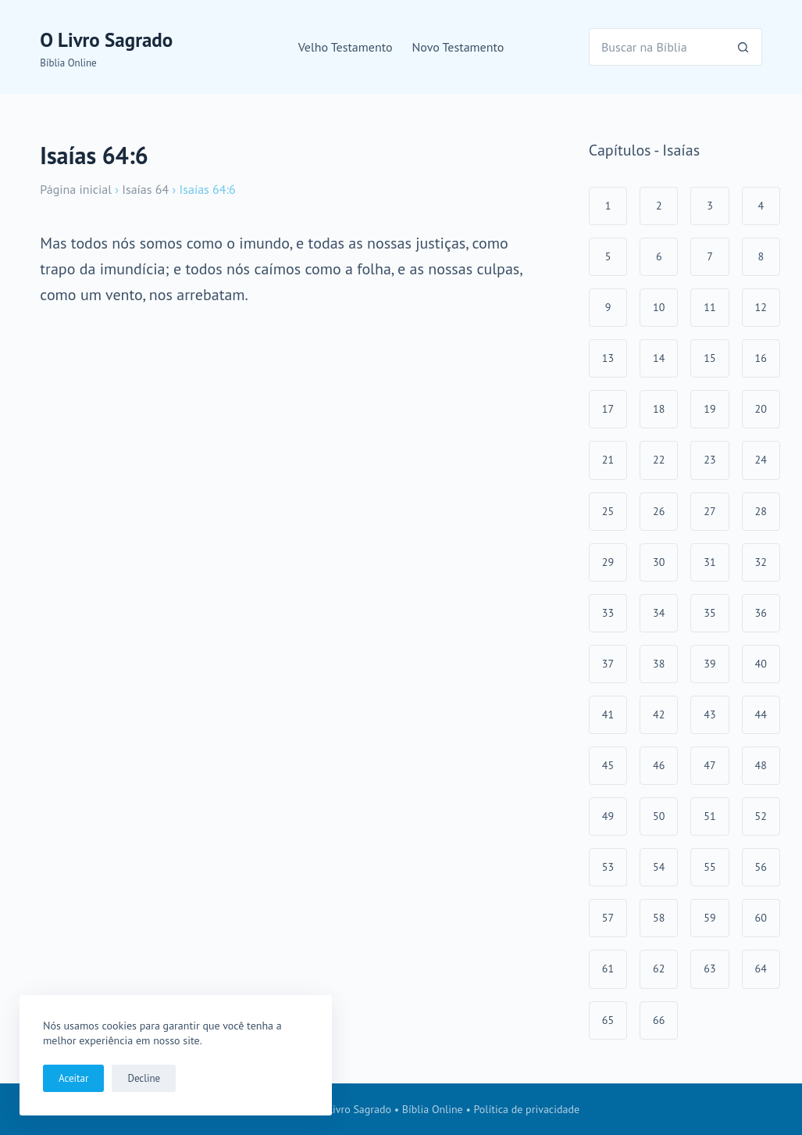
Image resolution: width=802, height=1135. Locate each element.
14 (659, 358)
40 (761, 664)
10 (659, 307)
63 (709, 968)
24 (761, 460)
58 (659, 918)
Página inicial (76, 189)
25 (608, 511)
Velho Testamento (345, 47)
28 (761, 511)
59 (709, 918)
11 (709, 307)
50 (659, 816)
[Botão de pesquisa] (743, 47)
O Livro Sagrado (106, 39)
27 (709, 511)
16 (761, 358)
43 (709, 714)
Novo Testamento (458, 47)
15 (709, 358)
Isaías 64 (145, 189)
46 (659, 765)
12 (761, 307)
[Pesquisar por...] (657, 47)
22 (659, 460)
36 (761, 613)
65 (608, 1020)
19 (709, 409)
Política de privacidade (527, 1109)
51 (709, 816)
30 (659, 562)
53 (608, 867)
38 (659, 664)
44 (761, 714)
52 (761, 816)
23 (709, 460)
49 (608, 816)
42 (659, 714)
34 (659, 613)
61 (608, 968)
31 (709, 562)
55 (709, 867)
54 (659, 867)
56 (761, 867)
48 (761, 765)
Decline (143, 1078)
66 (659, 1020)
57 (608, 918)
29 (608, 562)
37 (608, 664)
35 (709, 613)
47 (709, 765)
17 (608, 409)
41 (608, 714)
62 (659, 968)
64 (761, 968)
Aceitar (73, 1078)
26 (659, 511)
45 (608, 765)
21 (608, 460)
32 (761, 562)
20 (761, 409)
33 (608, 613)
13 (608, 358)
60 (761, 918)
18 (659, 409)
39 (709, 664)
